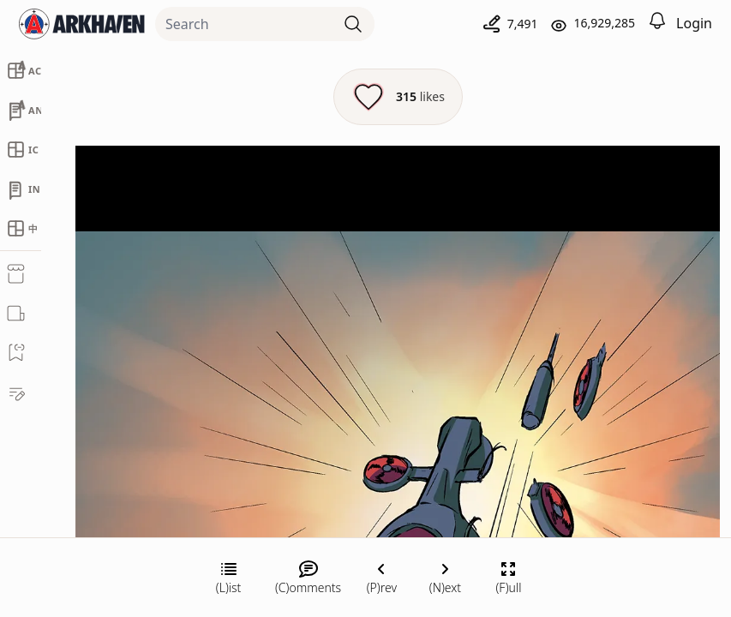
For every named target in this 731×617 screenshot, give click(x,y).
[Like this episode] (398, 97)
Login (694, 23)
